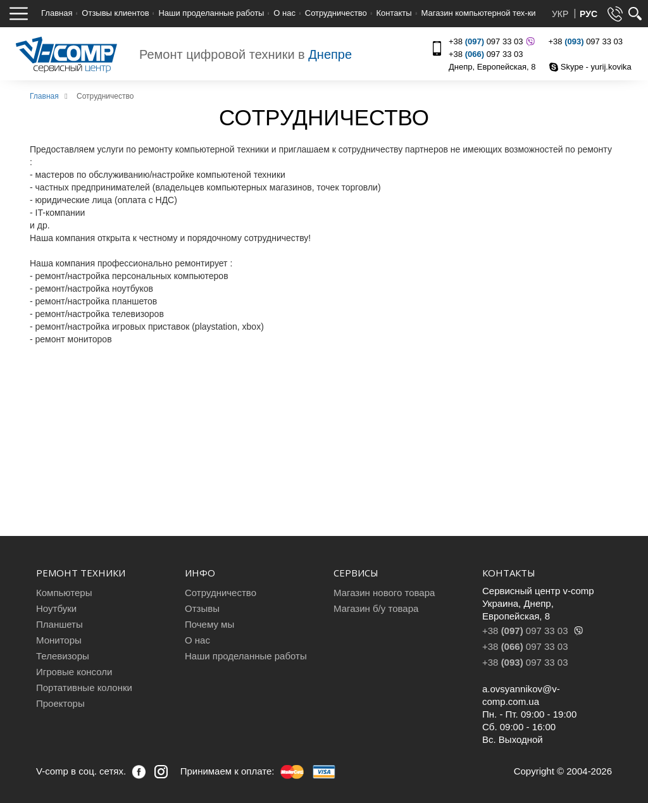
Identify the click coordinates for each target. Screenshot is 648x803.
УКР (561, 14)
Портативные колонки (84, 687)
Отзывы (202, 608)
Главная (56, 13)
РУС (588, 14)
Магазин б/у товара (375, 608)
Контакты (394, 13)
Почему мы (209, 624)
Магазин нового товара (384, 592)
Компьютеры (64, 592)
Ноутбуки (56, 608)
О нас (284, 13)
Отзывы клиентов (115, 13)
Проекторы (60, 703)
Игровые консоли (74, 671)
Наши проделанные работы (211, 13)
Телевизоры (62, 655)
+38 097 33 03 (490, 41)
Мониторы (59, 640)
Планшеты (59, 624)
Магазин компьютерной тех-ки (478, 13)
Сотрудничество (336, 13)
